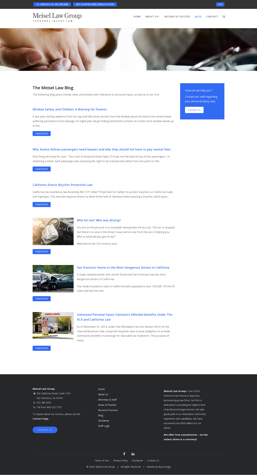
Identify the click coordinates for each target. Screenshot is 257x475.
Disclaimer (103, 420)
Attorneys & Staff (107, 399)
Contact (212, 16)
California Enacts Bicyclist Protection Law (62, 185)
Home (137, 16)
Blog (198, 16)
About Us (152, 17)
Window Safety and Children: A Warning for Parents (70, 109)
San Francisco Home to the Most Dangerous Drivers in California (123, 267)
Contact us (194, 109)
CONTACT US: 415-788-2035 (52, 4)
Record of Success (177, 16)
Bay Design (165, 466)
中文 (220, 4)
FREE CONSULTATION (95, 4)
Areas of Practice (107, 404)
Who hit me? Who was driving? (99, 220)
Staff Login (104, 425)
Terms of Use (101, 460)
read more (41, 133)
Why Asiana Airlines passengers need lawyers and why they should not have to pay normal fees (101, 149)
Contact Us (45, 430)
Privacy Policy (120, 460)
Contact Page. (41, 418)
